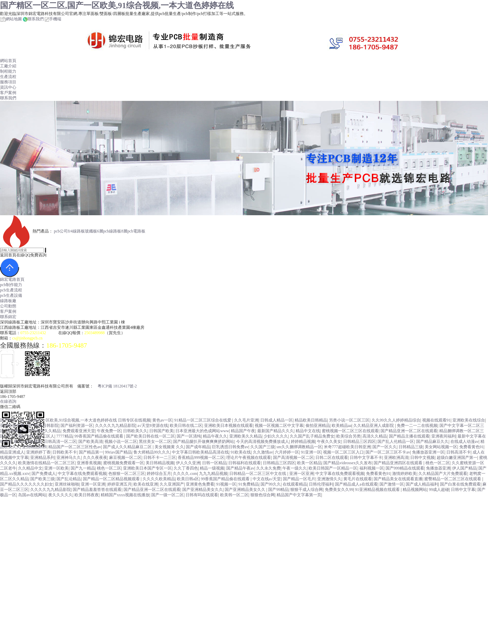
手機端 (53, 19)
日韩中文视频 (422, 457)
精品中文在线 (308, 431)
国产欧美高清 (90, 441)
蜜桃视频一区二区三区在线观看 (350, 431)
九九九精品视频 (213, 473)
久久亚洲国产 (172, 484)
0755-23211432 (33, 333)
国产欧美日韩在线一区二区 (150, 436)
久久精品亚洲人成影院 (374, 425)
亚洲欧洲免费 (12, 425)
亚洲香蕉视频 (89, 463)
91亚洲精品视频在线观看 (378, 489)
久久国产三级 (262, 447)
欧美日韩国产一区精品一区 (333, 468)
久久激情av (263, 452)
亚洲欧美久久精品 (245, 436)
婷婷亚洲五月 (119, 484)
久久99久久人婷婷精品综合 (396, 420)
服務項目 (8, 82)
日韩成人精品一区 (276, 420)
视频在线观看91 (436, 420)
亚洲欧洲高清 (396, 457)
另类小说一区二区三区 (349, 420)
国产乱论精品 (68, 479)
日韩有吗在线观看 (202, 495)
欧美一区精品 (309, 463)
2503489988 (94, 333)
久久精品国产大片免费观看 (442, 473)
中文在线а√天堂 (267, 479)
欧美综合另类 (348, 436)
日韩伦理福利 (321, 484)
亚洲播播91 (16, 431)
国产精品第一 (91, 452)
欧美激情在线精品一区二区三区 (46, 463)
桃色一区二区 (437, 463)
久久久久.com (185, 473)
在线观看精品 (295, 484)
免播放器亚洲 (438, 468)
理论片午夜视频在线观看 (248, 457)
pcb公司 (61, 231)
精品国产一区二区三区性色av (74, 447)
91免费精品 (248, 484)
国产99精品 (278, 489)
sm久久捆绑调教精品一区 (299, 447)
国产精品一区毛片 (299, 479)
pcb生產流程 (11, 290)
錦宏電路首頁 (12, 279)
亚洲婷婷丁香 (38, 452)
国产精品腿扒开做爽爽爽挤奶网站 (203, 441)
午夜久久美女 (329, 441)
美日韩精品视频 (160, 463)
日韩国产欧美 (161, 431)
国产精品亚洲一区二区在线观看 (408, 431)
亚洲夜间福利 (443, 436)
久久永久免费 (268, 468)
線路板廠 (8, 301)
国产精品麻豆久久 (432, 441)
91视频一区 (226, 484)
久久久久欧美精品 (159, 479)
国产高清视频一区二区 (293, 457)
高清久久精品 (374, 436)
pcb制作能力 (11, 285)
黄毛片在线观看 (357, 479)
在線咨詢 (8, 401)
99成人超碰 (439, 489)
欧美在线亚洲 (145, 484)
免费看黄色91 (471, 447)
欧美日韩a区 (188, 479)
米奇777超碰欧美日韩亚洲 (347, 447)
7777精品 (64, 436)
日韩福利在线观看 (244, 463)
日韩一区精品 (214, 463)
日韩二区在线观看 (331, 457)
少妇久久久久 (276, 436)
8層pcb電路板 (133, 231)
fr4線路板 (76, 231)
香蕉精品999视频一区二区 (201, 457)
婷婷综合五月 (159, 473)
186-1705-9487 (66, 345)
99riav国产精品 (118, 452)
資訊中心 (8, 87)
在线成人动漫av (464, 441)
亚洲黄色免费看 (200, 484)
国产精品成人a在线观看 (356, 484)
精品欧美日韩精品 (311, 420)
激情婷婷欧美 (404, 473)
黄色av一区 (162, 420)
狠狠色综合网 (262, 495)
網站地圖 (11, 19)
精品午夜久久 (215, 436)
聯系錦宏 (8, 317)
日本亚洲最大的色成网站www (202, 431)
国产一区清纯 (189, 436)
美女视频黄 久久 (169, 447)
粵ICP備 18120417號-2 (117, 386)
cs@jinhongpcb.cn (27, 338)
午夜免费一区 (109, 431)
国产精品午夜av (240, 468)
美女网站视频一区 (441, 447)
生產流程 (8, 76)
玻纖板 (91, 231)
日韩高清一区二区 (60, 441)
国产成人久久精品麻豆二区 (128, 447)
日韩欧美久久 (135, 431)
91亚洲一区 (311, 452)
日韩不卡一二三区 (159, 457)
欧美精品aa (342, 425)
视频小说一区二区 (120, 441)
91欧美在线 (241, 452)
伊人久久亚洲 (188, 463)
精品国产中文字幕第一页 (299, 495)
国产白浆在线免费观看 (460, 484)
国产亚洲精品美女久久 (202, 489)
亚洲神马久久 (68, 457)
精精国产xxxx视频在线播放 (125, 495)
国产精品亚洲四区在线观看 (398, 463)
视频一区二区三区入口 (343, 452)
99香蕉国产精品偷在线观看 (99, 436)
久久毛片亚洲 (246, 420)
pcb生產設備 (11, 295)
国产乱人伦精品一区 (395, 441)
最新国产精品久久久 (275, 431)
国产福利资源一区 (76, 425)
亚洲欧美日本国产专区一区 (147, 468)
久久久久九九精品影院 (115, 425)
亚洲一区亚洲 (301, 473)
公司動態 (8, 306)
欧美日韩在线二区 (186, 425)
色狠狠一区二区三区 (126, 473)
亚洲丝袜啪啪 (67, 484)
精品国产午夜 (243, 431)
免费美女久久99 (339, 489)
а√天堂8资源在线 (153, 425)
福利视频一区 (371, 468)
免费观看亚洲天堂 (79, 431)
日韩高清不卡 (458, 452)
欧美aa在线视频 (28, 441)
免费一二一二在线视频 (417, 425)
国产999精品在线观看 (405, 468)
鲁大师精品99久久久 (151, 452)
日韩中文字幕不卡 (366, 457)
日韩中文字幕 (463, 489)
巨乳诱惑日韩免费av (230, 447)
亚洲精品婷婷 (34, 447)
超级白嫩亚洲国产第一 (457, 457)
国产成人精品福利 (422, 484)
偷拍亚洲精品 (318, 425)
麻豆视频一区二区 (125, 457)
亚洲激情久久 (329, 479)
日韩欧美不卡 (64, 452)
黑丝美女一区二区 (155, 441)
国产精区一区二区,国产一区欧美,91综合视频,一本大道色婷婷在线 (117, 5)
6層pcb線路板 (109, 231)
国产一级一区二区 (167, 495)
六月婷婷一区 (287, 452)
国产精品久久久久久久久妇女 (26, 484)
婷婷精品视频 (303, 441)
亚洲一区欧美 (56, 468)
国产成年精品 (198, 447)
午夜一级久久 (294, 468)
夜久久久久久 (60, 495)
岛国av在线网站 (32, 495)
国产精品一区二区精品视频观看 (112, 479)
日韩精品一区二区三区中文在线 (258, 473)
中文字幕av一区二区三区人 (30, 436)
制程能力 (8, 71)
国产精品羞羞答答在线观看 (97, 489)
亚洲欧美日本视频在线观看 (228, 425)
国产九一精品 (83, 468)
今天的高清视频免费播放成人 (262, 441)
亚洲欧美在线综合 (468, 420)
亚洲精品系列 (42, 457)
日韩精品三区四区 (359, 441)
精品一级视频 (212, 468)
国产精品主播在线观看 (409, 436)
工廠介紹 (8, 66)
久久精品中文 (30, 468)
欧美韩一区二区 (234, 495)
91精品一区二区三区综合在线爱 (203, 420)
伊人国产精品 (464, 468)
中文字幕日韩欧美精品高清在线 (200, 452)
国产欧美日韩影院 (42, 425)
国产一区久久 (384, 447)
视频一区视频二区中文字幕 (279, 425)
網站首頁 (8, 60)
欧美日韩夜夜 (86, 495)
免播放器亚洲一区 (428, 452)
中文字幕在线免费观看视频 (82, 473)
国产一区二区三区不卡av (387, 452)
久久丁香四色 (186, 468)
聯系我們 (33, 19)
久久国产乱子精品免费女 (312, 436)
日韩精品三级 (411, 447)
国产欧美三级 (42, 479)
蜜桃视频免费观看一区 (123, 463)
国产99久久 (271, 484)
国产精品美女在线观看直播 (398, 479)
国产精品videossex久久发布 (347, 463)
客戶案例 (8, 92)
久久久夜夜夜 (95, 457)
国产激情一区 (391, 484)
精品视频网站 (415, 489)
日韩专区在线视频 (134, 420)
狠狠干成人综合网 (306, 489)
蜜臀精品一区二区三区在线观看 (453, 479)
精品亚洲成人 (12, 452)
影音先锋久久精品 (44, 431)
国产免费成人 (44, 473)
